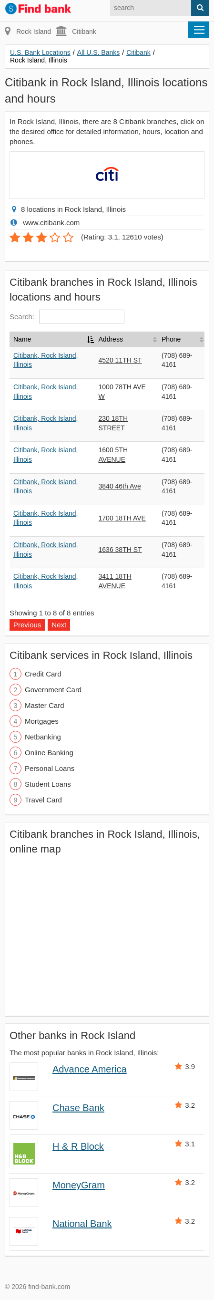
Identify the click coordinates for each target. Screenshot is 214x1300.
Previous (27, 625)
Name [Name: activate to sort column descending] (22, 339)
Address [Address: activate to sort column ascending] (111, 339)
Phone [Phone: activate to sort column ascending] (171, 339)
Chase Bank (78, 1107)
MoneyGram (78, 1185)
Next (58, 625)
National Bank (82, 1223)
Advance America (89, 1069)
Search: (67, 316)
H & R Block (78, 1146)
